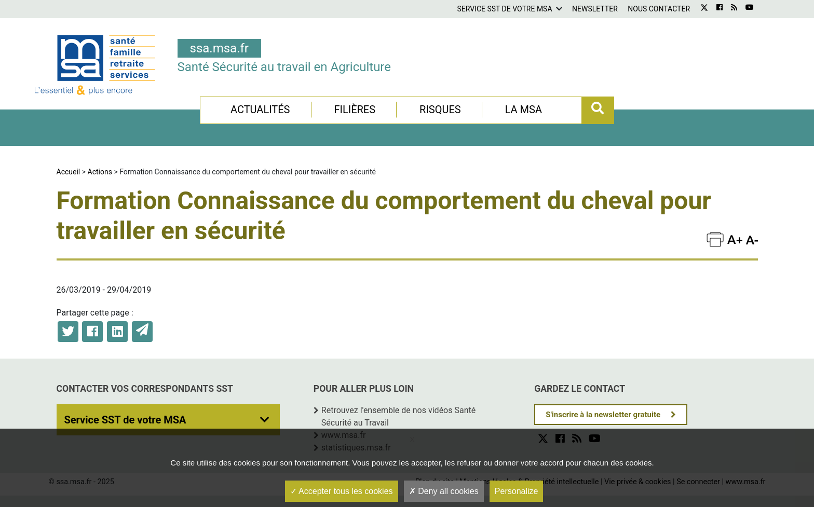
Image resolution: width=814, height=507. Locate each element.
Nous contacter (659, 9)
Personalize (516, 491)
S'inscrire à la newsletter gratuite (603, 414)
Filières (354, 109)
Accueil (68, 172)
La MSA (523, 109)
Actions (100, 172)
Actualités (260, 109)
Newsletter (595, 9)
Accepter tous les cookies (341, 491)
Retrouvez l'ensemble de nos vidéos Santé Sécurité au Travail (398, 416)
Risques (440, 109)
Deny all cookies (444, 491)
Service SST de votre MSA (504, 9)
